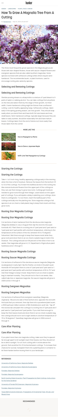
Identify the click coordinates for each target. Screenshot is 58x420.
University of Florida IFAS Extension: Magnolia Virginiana (19, 384)
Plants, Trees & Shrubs (25, 9)
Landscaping (12, 9)
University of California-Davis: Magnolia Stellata (17, 363)
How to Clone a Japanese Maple (29, 146)
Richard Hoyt (7, 21)
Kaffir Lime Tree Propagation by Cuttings (31, 156)
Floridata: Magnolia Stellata (10, 370)
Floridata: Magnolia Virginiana (11, 388)
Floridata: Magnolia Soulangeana (12, 374)
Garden (3, 9)
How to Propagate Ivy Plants (27, 137)
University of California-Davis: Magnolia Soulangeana (19, 367)
